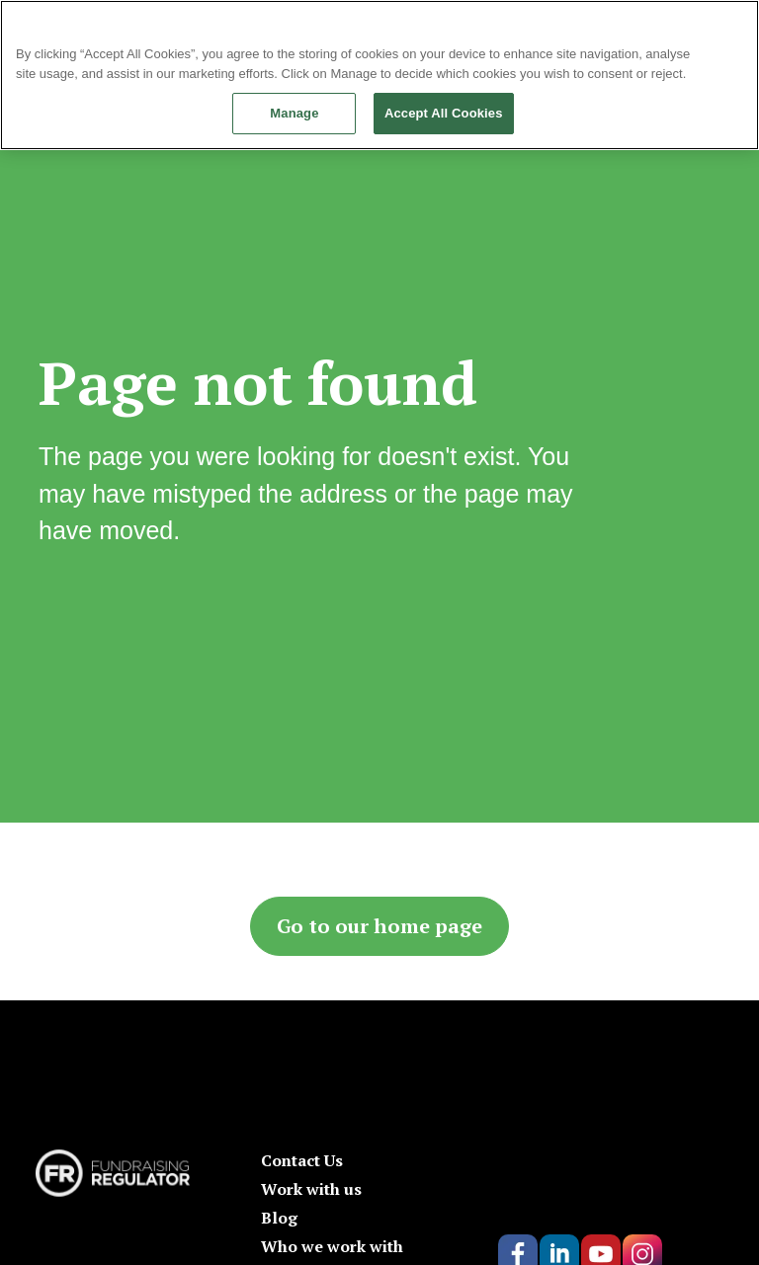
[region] (379, 75)
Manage (294, 113)
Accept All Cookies (443, 113)
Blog (279, 1217)
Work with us (311, 1189)
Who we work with (332, 1246)
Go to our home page (379, 926)
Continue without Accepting (677, 25)
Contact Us (302, 1160)
